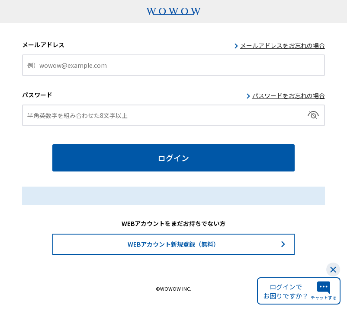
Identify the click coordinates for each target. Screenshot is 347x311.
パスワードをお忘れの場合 (288, 95)
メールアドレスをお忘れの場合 (282, 45)
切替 (313, 115)
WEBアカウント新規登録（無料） (173, 244)
